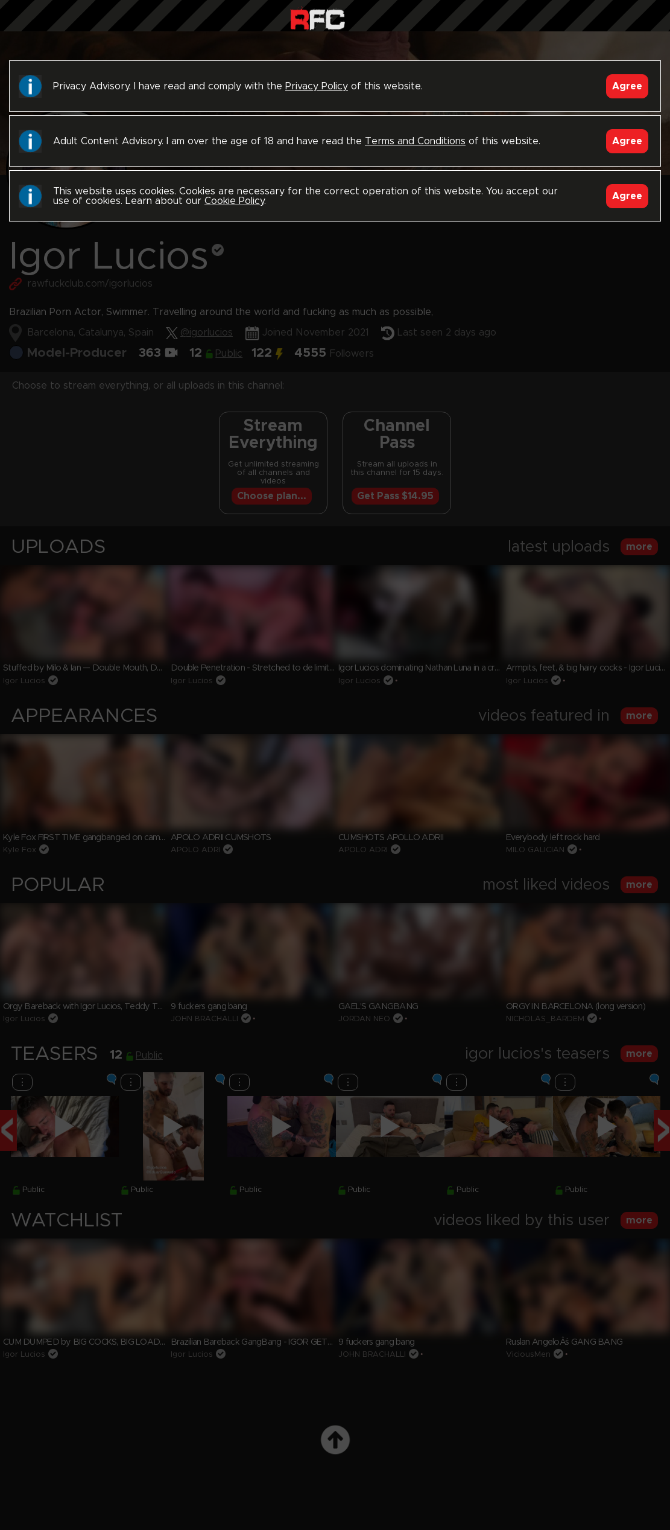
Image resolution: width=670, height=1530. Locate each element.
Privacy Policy (316, 86)
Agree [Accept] (627, 86)
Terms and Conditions (415, 141)
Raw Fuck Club (317, 18)
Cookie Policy (234, 201)
